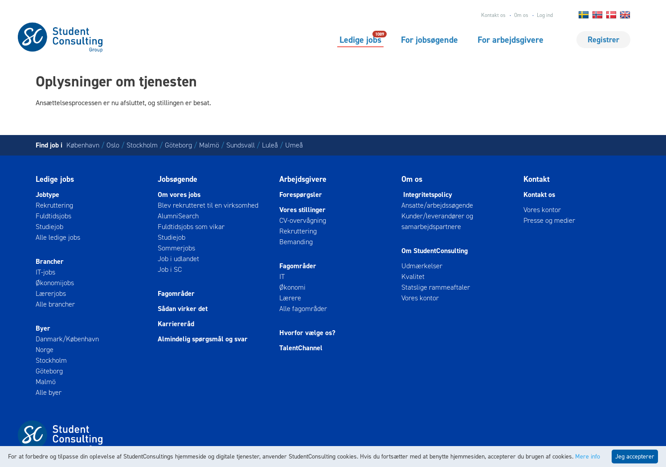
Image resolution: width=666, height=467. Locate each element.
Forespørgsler (300, 194)
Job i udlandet (178, 258)
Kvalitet (413, 276)
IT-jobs (45, 272)
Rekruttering (54, 205)
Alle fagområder (303, 308)
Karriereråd (176, 323)
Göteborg (178, 145)
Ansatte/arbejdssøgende (437, 205)
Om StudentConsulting (434, 250)
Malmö (209, 145)
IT (282, 276)
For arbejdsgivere (510, 39)
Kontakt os (493, 15)
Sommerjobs (176, 248)
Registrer (603, 39)
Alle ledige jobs (58, 237)
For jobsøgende (429, 39)
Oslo (112, 145)
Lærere (290, 298)
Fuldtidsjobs (53, 216)
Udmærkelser (421, 265)
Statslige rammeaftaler (435, 287)
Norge (44, 349)
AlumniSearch (178, 216)
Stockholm (142, 145)
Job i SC (170, 269)
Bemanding (296, 241)
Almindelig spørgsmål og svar (203, 339)
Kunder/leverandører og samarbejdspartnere (437, 221)
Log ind (545, 15)
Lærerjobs (51, 293)
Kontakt (536, 179)
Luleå (270, 145)
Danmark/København (67, 339)
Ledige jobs (360, 39)
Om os (521, 15)
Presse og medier (549, 220)
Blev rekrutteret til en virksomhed (208, 205)
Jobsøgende (177, 179)
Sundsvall (240, 145)
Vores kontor (420, 298)
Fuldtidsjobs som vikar (191, 226)
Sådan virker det (183, 308)
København (82, 145)
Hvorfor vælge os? (307, 332)
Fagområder (176, 293)
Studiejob (49, 226)
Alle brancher (55, 304)
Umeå (294, 145)
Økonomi (292, 287)
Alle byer (48, 392)
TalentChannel (301, 347)
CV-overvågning (302, 220)
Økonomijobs (55, 282)
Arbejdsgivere (303, 179)
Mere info (587, 456)
